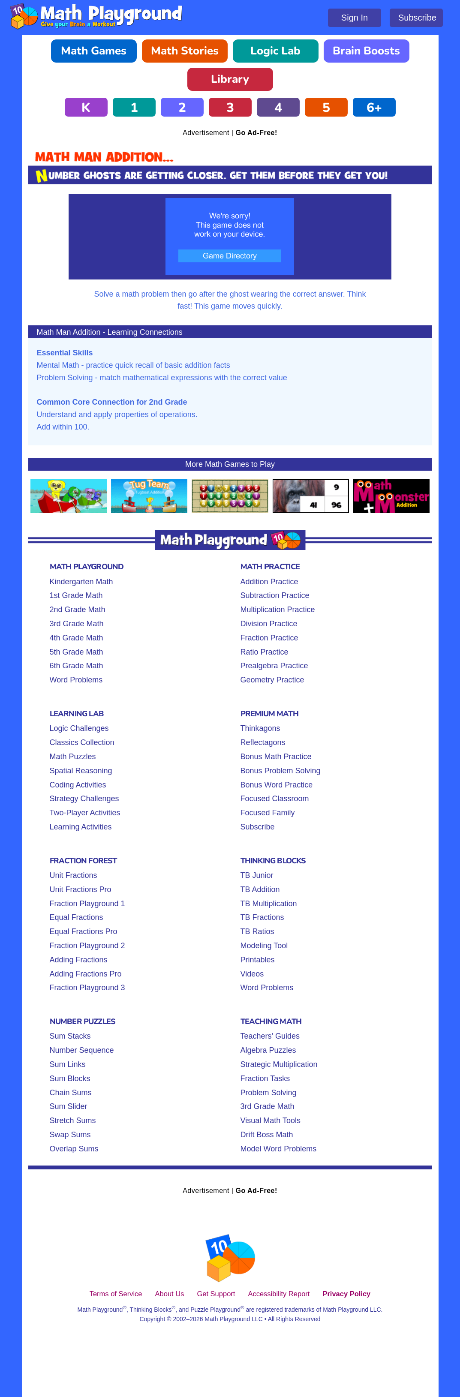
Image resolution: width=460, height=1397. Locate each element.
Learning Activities (81, 827)
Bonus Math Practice (276, 756)
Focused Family (268, 812)
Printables (258, 959)
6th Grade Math (76, 665)
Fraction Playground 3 (87, 987)
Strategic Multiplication (279, 1064)
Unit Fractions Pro (80, 889)
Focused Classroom (275, 798)
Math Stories (185, 50)
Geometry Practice (272, 680)
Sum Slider (68, 1106)
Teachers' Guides (270, 1036)
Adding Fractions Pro (86, 974)
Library (230, 79)
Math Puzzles (73, 756)
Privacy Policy (346, 1294)
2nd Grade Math (77, 609)
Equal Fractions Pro (83, 931)
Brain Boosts (366, 50)
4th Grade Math (76, 638)
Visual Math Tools (271, 1120)
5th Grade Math (76, 652)
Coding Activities (78, 785)
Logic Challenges (79, 728)
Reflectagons (263, 742)
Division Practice (269, 623)
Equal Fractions (76, 917)
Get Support (216, 1294)
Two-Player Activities (85, 812)
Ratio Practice (265, 652)
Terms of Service (116, 1294)
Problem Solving (269, 1092)
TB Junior (257, 875)
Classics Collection (82, 742)
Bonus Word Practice (277, 785)
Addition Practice (269, 581)
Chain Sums (71, 1092)
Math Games (93, 50)
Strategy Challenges (84, 798)
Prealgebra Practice (274, 665)
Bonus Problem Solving (281, 770)
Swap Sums (70, 1134)
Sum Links (68, 1064)
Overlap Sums (74, 1149)
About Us (169, 1294)
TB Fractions (262, 917)
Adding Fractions (79, 959)
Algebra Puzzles (268, 1050)
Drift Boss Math (267, 1134)
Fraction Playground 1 (87, 903)
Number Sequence (82, 1050)
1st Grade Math (76, 595)
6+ (374, 108)
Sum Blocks (70, 1078)
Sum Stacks (70, 1036)
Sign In (354, 17)
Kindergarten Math (81, 581)
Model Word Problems (279, 1149)
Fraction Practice (269, 638)
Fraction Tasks (265, 1078)
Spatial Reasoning (81, 770)
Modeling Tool (264, 945)
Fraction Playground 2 (87, 945)
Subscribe (417, 17)
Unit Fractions (73, 875)
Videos (252, 974)
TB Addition (260, 889)
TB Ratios (257, 931)
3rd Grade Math (77, 623)
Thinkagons (260, 728)
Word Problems (76, 680)
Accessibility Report (279, 1294)
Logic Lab (275, 50)
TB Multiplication (269, 903)
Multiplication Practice (278, 609)
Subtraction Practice (275, 595)
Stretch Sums (73, 1120)
